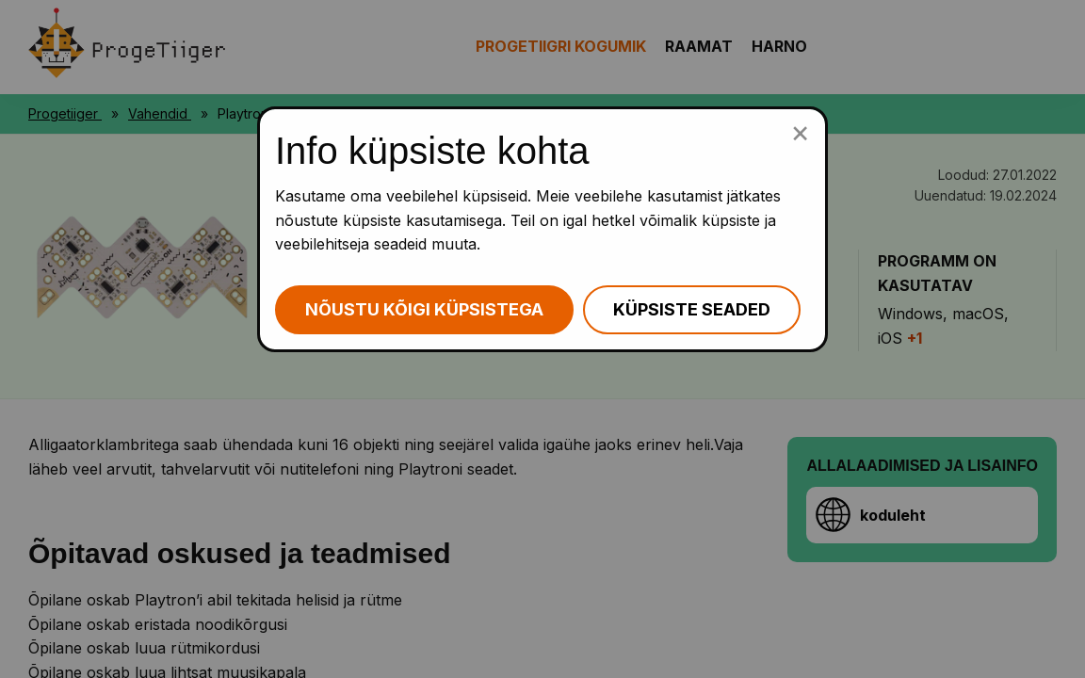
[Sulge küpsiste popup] (800, 132)
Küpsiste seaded (691, 309)
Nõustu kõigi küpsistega (424, 309)
